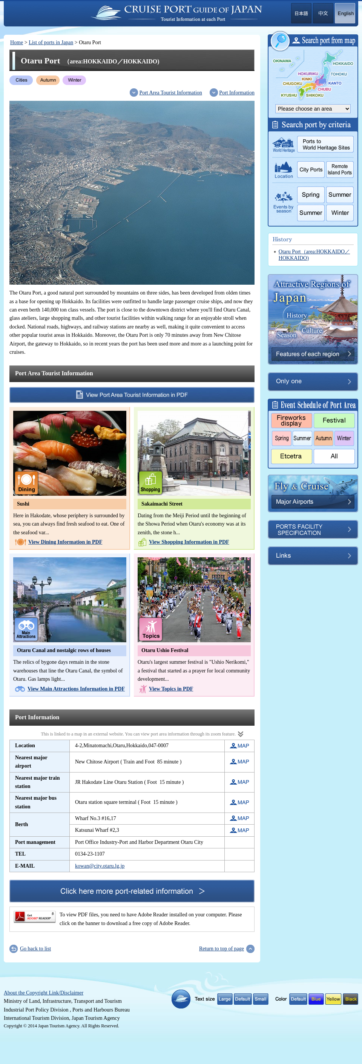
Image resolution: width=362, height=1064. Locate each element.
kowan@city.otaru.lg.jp (99, 866)
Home (16, 42)
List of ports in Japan (51, 42)
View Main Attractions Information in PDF (76, 689)
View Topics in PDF (171, 689)
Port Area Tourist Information (170, 93)
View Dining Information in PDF (65, 542)
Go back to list (35, 948)
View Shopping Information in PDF (189, 542)
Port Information (237, 93)
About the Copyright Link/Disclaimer (43, 993)
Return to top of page (221, 948)
